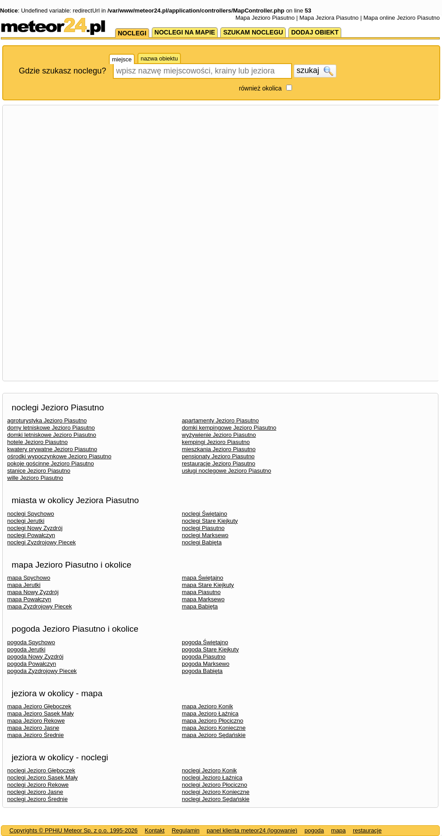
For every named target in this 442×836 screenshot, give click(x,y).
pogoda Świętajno (205, 642)
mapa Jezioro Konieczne (213, 727)
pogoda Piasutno (204, 656)
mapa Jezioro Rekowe (36, 720)
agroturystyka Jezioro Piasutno (47, 420)
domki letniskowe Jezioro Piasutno (51, 434)
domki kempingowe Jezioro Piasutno (229, 427)
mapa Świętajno (202, 577)
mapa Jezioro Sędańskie (213, 735)
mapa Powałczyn (29, 599)
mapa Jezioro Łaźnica (210, 713)
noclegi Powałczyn (31, 535)
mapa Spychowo (28, 577)
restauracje (367, 830)
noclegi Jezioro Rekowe (38, 784)
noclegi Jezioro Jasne (35, 792)
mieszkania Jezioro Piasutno (219, 449)
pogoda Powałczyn (31, 663)
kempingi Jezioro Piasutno (216, 442)
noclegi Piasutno (203, 528)
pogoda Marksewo (205, 663)
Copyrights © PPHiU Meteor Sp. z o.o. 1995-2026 (73, 830)
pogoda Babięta (202, 671)
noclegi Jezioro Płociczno (214, 784)
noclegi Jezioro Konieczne (215, 792)
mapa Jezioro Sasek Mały (40, 713)
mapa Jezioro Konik (207, 706)
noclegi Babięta (202, 542)
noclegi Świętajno (204, 513)
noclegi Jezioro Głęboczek (41, 770)
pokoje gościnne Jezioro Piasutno (50, 463)
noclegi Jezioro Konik (209, 770)
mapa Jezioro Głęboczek (39, 706)
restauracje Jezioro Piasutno (218, 463)
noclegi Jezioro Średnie (37, 799)
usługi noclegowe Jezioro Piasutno (226, 470)
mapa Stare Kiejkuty (208, 585)
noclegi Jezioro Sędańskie (215, 799)
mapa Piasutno (201, 592)
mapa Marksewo (203, 599)
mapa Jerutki (23, 585)
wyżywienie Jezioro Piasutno (219, 434)
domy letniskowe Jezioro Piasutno (51, 427)
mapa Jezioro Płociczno (212, 720)
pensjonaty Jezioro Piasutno (218, 456)
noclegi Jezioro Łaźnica (212, 777)
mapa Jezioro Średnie (35, 735)
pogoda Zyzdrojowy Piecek (42, 671)
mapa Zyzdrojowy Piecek (39, 606)
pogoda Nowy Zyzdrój (35, 656)
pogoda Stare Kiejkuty (210, 649)
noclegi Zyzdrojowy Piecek (41, 542)
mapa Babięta (200, 606)
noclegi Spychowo (30, 513)
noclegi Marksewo (205, 535)
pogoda (314, 830)
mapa (338, 830)
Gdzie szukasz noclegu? (62, 70)
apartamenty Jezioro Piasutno (220, 420)
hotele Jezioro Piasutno (37, 442)
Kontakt (154, 830)
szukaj (314, 71)
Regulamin (185, 830)
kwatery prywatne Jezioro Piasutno (52, 449)
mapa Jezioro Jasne (33, 727)
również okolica (260, 88)
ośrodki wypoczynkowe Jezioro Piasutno (59, 456)
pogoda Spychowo (31, 642)
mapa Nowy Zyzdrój (33, 592)
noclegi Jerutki (25, 520)
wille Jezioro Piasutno (35, 477)
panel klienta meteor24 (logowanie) (252, 830)
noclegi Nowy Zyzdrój (35, 528)
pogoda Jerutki (26, 649)
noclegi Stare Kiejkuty (210, 520)
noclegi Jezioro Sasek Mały (42, 777)
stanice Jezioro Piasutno (38, 470)
